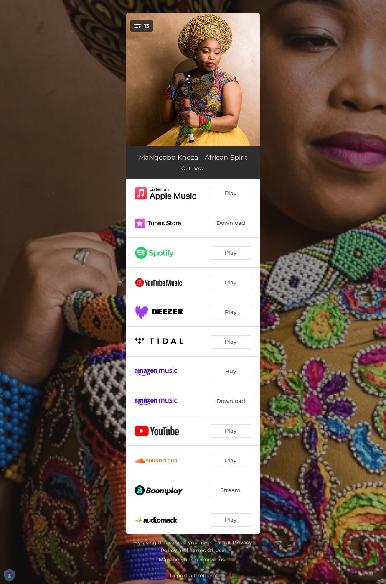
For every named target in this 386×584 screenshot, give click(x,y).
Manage (169, 559)
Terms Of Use (207, 550)
